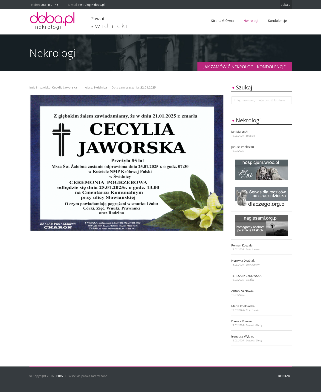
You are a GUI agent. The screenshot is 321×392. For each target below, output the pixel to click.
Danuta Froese (241, 321)
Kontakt (285, 376)
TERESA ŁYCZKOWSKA (246, 276)
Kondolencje (277, 20)
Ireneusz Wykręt (242, 336)
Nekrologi (250, 20)
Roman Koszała (241, 245)
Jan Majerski (239, 131)
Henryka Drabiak (242, 260)
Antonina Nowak (242, 291)
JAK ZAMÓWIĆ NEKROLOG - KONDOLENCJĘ (244, 66)
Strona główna (222, 20)
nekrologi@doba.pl (91, 5)
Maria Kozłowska (242, 306)
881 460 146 (49, 5)
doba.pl (286, 5)
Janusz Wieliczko (242, 147)
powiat (97, 18)
